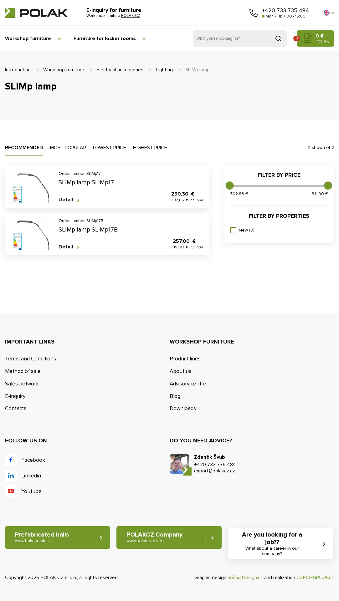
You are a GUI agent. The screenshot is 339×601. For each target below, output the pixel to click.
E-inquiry (15, 396)
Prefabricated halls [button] (42, 537)
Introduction (18, 70)
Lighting (164, 70)
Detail (66, 200)
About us (180, 371)
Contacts (15, 408)
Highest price (150, 148)
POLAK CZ (36, 13)
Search (278, 38)
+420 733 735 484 (285, 10)
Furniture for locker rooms (105, 38)
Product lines (185, 358)
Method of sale (23, 371)
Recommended (24, 148)
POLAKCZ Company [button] (154, 537)
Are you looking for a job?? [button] (272, 544)
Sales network (22, 383)
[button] (329, 13)
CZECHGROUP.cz (315, 577)
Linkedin (31, 475)
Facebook (33, 460)
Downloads (183, 408)
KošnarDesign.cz (245, 577)
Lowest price (109, 148)
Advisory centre (188, 383)
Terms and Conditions (30, 358)
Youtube (31, 491)
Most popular (68, 148)
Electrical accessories (120, 70)
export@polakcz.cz (214, 471)
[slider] (230, 185)
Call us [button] (253, 12)
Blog (175, 396)
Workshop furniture (28, 38)
